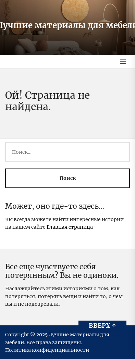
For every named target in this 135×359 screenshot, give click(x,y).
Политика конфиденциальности (47, 350)
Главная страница (70, 227)
